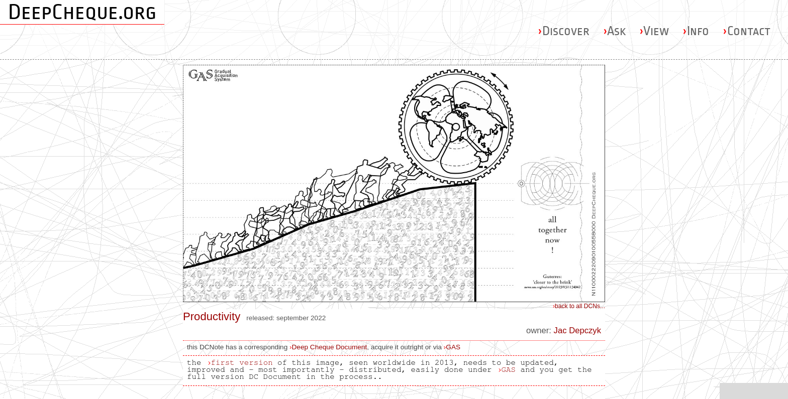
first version (241, 362)
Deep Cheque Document (329, 347)
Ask (614, 31)
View (654, 31)
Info (695, 31)
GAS (453, 347)
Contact (746, 31)
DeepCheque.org (82, 12)
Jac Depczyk (577, 330)
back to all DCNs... (579, 306)
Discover (563, 31)
